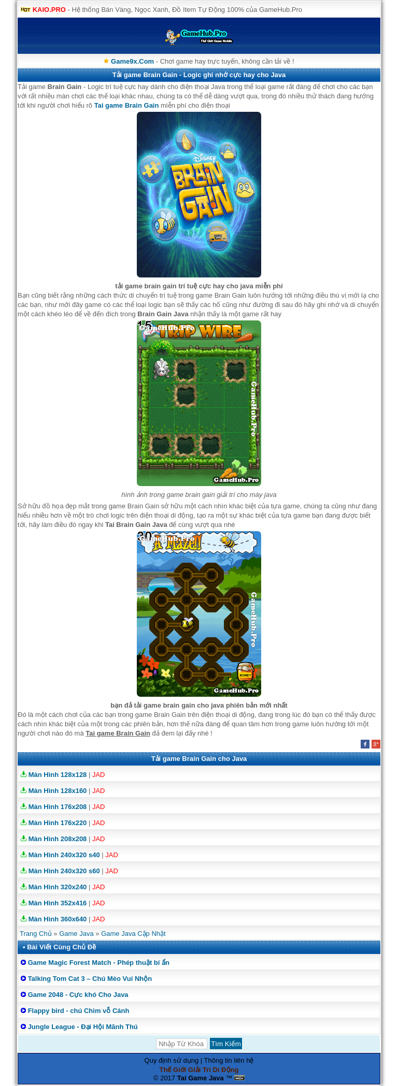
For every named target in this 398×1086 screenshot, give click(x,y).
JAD (98, 775)
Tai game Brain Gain (126, 105)
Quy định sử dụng (172, 1060)
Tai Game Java (200, 1078)
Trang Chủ (36, 933)
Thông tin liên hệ (229, 1060)
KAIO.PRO (49, 9)
